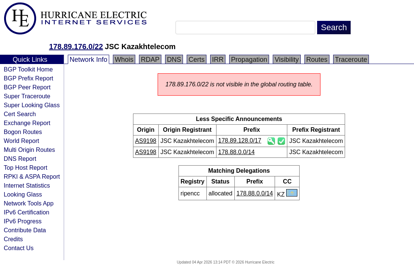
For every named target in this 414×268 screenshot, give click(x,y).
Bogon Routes (23, 131)
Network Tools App (29, 203)
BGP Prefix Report (28, 78)
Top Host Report (25, 167)
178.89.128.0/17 (240, 140)
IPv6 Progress (23, 221)
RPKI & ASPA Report (32, 176)
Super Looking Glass (32, 105)
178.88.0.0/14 (236, 152)
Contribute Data (25, 230)
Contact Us (19, 248)
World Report (21, 140)
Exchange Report (27, 122)
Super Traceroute (27, 96)
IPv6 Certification (26, 212)
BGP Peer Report (27, 87)
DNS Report (20, 158)
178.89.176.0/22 (76, 46)
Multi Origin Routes (29, 149)
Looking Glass (23, 194)
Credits (13, 239)
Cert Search (20, 114)
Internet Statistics (27, 185)
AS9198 (146, 141)
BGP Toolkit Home (28, 69)
